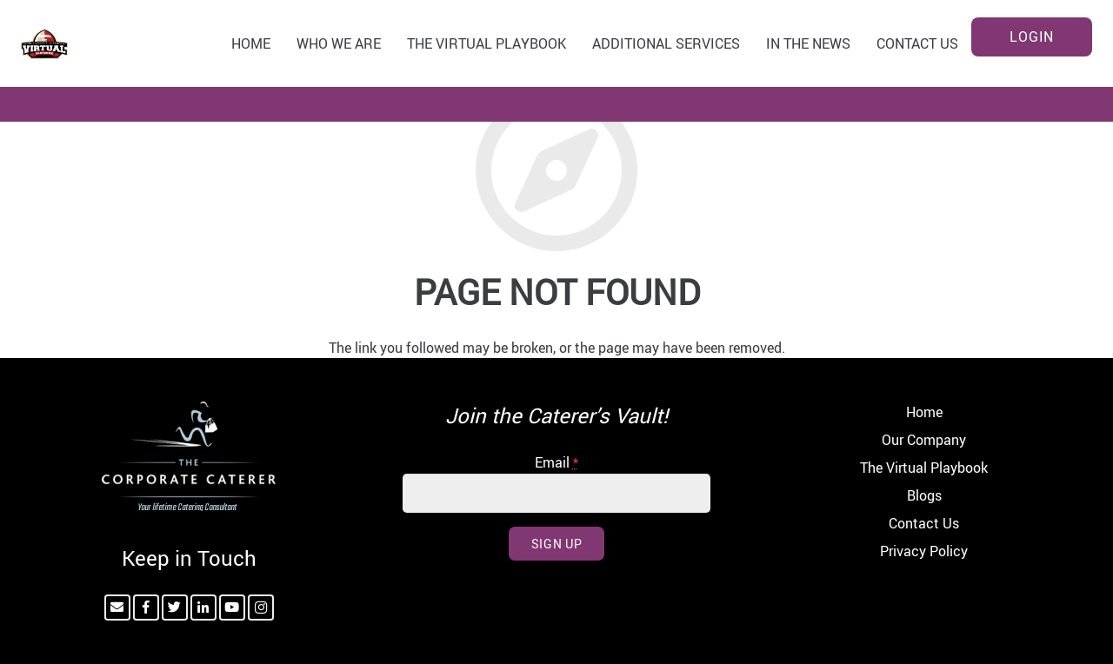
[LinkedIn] (203, 607)
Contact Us (924, 523)
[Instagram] (261, 607)
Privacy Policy (924, 551)
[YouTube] (232, 607)
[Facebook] (146, 607)
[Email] (117, 607)
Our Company (924, 439)
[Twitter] (175, 607)
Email (556, 462)
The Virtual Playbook (924, 467)
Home (924, 412)
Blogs (924, 495)
